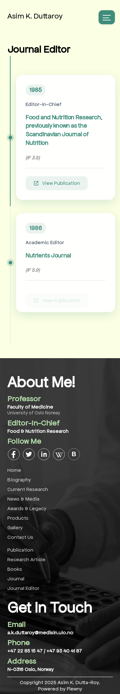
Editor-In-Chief (33, 423)
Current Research (27, 489)
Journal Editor (23, 588)
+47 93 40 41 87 (64, 651)
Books (14, 569)
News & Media (23, 499)
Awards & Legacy (26, 508)
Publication (20, 550)
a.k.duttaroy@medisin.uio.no (40, 633)
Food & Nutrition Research (37, 431)
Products (17, 518)
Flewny (74, 689)
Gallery (15, 527)
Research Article (26, 559)
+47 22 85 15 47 (25, 651)
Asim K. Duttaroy (34, 16)
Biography (19, 480)
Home (14, 470)
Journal (15, 579)
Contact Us (20, 537)
